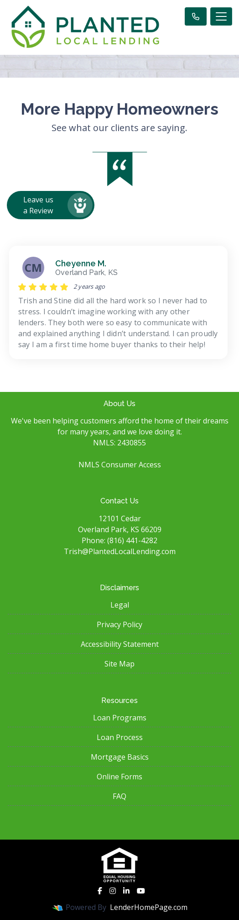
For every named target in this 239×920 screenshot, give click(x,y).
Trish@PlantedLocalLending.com (120, 551)
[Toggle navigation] (221, 16)
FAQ (119, 796)
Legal (119, 605)
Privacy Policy (119, 624)
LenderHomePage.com (148, 907)
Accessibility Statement (120, 644)
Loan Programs (119, 718)
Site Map (119, 664)
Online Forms (119, 777)
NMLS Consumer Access (119, 465)
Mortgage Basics (120, 757)
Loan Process (120, 737)
